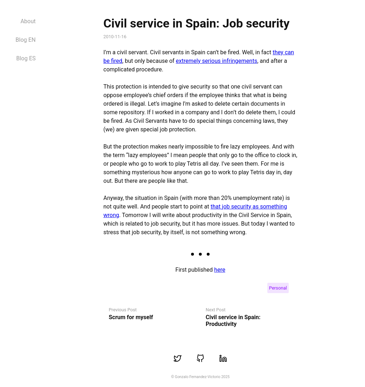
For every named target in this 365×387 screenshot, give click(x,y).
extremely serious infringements (216, 60)
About (28, 21)
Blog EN (26, 39)
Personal (278, 288)
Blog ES (26, 58)
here (219, 269)
